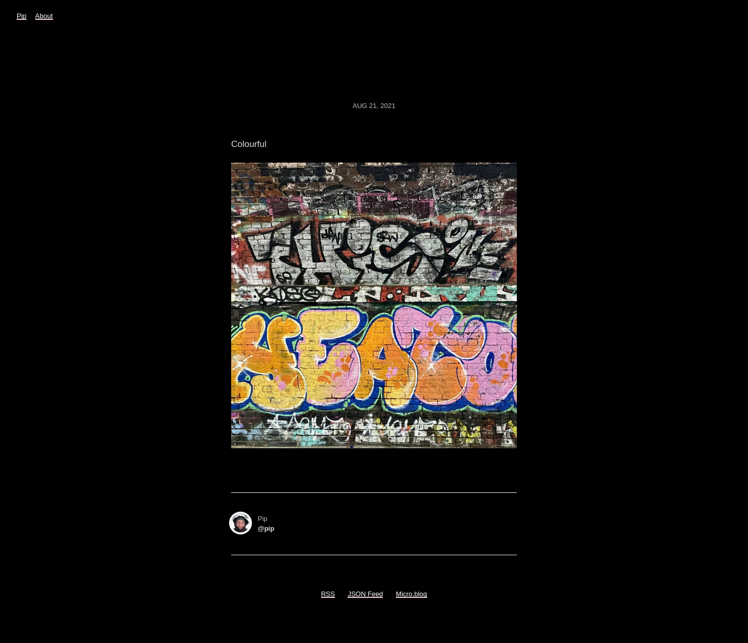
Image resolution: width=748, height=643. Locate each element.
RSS (328, 594)
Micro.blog (411, 594)
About (44, 16)
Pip (21, 16)
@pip (266, 528)
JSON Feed (365, 594)
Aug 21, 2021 (374, 106)
